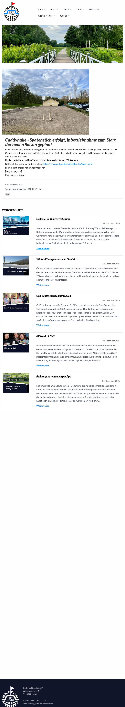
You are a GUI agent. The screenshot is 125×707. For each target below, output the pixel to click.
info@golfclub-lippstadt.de (41, 703)
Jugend (65, 16)
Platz (54, 9)
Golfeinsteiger (46, 16)
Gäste (67, 9)
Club (42, 9)
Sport (80, 9)
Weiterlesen (42, 248)
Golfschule (96, 9)
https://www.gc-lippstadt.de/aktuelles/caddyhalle (67, 163)
